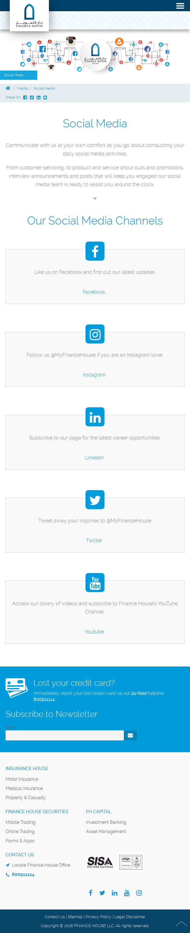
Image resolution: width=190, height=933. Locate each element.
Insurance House (27, 768)
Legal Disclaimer (130, 917)
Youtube (94, 632)
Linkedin (94, 457)
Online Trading (20, 831)
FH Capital (98, 811)
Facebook (94, 292)
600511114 (44, 699)
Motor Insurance (22, 779)
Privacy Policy (98, 917)
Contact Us (55, 917)
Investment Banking (106, 822)
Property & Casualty (26, 797)
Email (10, 727)
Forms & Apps (20, 840)
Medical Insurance (24, 788)
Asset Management (106, 831)
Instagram (94, 375)
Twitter (94, 540)
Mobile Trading (20, 822)
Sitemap (75, 917)
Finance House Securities (37, 811)
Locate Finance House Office (41, 865)
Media (22, 88)
